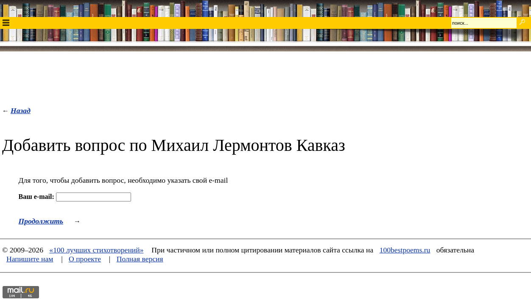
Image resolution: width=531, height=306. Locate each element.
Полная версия (140, 259)
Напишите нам (29, 259)
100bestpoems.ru (405, 250)
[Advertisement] (265, 77)
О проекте (85, 259)
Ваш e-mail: (36, 196)
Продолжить (41, 221)
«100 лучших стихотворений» (96, 250)
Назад (21, 110)
